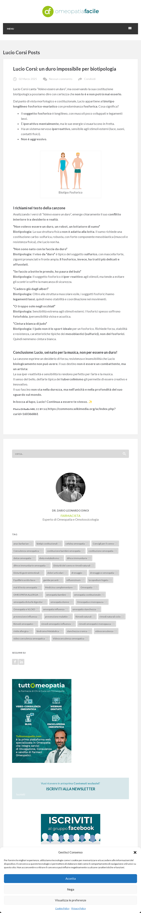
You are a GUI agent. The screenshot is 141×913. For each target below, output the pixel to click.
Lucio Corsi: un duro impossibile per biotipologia (64, 69)
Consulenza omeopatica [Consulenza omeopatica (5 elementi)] (28, 550)
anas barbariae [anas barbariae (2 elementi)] (22, 543)
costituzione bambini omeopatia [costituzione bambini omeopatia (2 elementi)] (65, 550)
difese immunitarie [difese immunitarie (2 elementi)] (79, 558)
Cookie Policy (62, 908)
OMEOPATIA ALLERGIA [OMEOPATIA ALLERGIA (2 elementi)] (27, 594)
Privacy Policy (78, 908)
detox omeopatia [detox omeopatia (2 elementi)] (24, 558)
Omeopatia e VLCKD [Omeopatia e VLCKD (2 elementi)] (26, 609)
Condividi (90, 78)
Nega (70, 889)
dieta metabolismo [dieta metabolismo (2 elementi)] (51, 558)
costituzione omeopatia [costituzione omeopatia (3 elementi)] (102, 550)
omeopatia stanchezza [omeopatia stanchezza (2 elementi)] (86, 609)
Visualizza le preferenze (70, 900)
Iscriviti (20, 794)
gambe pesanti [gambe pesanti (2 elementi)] (52, 580)
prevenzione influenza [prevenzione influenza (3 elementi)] (27, 616)
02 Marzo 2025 (28, 78)
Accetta (70, 878)
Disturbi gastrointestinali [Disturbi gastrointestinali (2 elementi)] (28, 572)
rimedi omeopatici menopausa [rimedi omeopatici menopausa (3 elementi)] (97, 623)
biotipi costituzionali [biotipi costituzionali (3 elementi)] (49, 543)
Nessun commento (60, 78)
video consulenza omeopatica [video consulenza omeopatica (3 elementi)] (31, 638)
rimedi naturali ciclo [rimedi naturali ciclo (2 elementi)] (111, 616)
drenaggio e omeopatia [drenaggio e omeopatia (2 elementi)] (104, 572)
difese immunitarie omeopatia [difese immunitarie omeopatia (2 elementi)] (31, 565)
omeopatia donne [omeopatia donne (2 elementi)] (61, 601)
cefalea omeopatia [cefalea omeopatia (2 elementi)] (77, 543)
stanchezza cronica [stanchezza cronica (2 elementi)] (79, 631)
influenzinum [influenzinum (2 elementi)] (75, 580)
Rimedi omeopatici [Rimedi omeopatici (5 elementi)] (25, 623)
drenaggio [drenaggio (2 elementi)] (78, 572)
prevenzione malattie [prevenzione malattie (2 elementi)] (58, 616)
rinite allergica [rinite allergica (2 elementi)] (22, 631)
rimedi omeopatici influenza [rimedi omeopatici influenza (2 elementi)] (58, 623)
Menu (10, 28)
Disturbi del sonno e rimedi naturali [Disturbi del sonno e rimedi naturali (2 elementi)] (73, 565)
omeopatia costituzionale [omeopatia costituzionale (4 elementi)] (89, 594)
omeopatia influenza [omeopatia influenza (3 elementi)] (55, 609)
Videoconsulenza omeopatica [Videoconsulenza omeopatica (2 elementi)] (70, 638)
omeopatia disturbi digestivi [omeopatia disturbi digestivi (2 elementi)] (29, 601)
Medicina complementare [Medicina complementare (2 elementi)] (60, 587)
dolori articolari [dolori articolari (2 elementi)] (57, 572)
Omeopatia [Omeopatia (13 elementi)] (89, 587)
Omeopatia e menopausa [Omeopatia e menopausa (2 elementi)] (92, 601)
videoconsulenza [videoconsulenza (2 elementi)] (106, 631)
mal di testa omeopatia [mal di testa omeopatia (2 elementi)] (27, 587)
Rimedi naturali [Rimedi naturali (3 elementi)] (85, 616)
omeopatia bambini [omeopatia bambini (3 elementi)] (58, 594)
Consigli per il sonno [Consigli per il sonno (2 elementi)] (105, 543)
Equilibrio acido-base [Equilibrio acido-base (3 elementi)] (26, 580)
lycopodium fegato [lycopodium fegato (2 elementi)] (100, 580)
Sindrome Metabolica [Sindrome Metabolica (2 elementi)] (49, 631)
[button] (135, 852)
